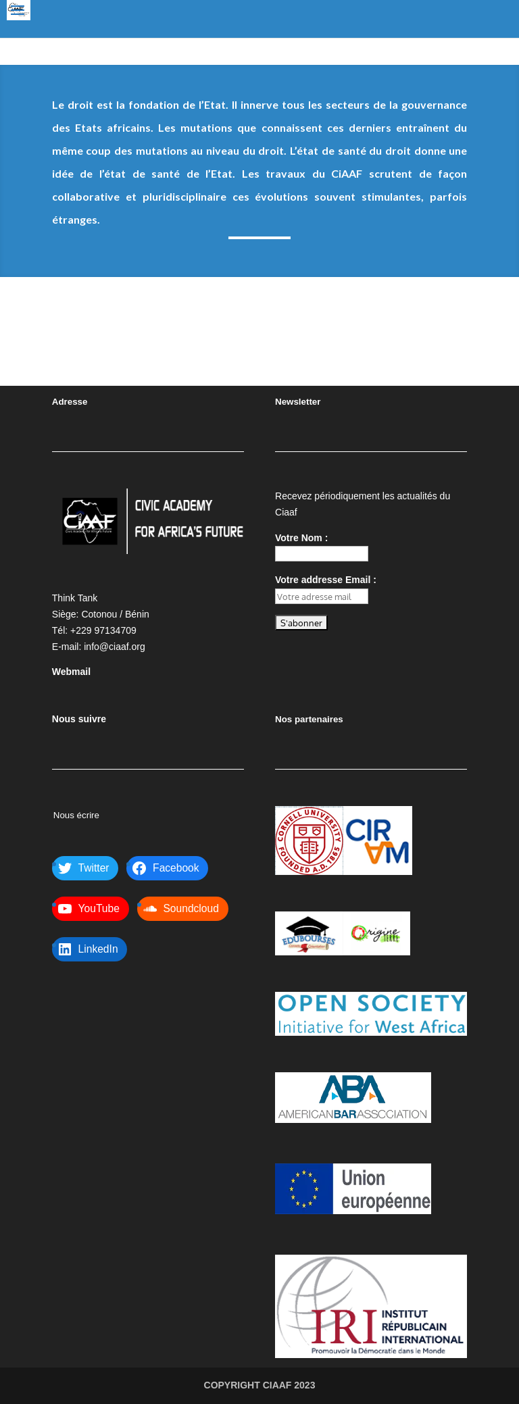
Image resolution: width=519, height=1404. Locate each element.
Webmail (71, 671)
